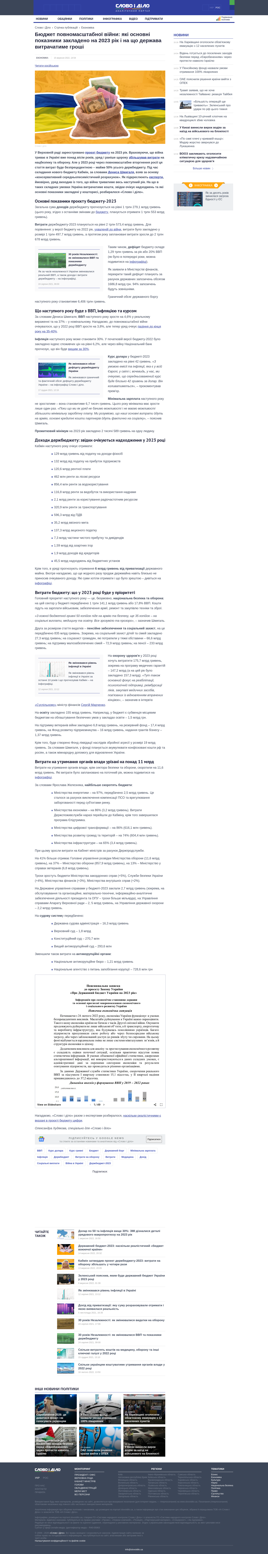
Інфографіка (112, 18)
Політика (215, 1488)
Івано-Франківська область (162, 1474)
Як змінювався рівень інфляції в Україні (82, 664)
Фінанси (215, 1496)
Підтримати (154, 18)
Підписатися (154, 1139)
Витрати (110, 1157)
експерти (156, 177)
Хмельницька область (189, 1485)
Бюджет (94, 1150)
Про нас (40, 1485)
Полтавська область (158, 1493)
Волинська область (128, 1482)
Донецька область (127, 1488)
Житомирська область (129, 1491)
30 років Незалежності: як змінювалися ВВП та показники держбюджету (83, 260)
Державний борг (114, 1150)
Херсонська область (188, 1482)
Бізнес (214, 1474)
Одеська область (157, 1491)
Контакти (40, 1489)
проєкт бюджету (97, 152)
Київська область (157, 1477)
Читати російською (47, 65)
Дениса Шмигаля (121, 172)
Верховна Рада (84, 1478)
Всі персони (82, 1494)
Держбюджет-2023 (100, 1163)
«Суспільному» (45, 705)
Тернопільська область (190, 1477)
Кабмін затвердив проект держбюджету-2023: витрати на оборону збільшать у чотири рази (119, 1264)
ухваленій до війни (108, 229)
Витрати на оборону (87, 1157)
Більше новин (203, 168)
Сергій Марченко (93, 705)
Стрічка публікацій (66, 27)
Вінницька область (127, 1480)
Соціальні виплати (48, 1163)
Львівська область (157, 1485)
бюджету (102, 212)
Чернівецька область (188, 1491)
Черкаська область (187, 1488)
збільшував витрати (144, 157)
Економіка (87, 27)
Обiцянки (65, 18)
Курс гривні (76, 1150)
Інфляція (42, 1157)
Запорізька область (128, 1496)
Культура (215, 1480)
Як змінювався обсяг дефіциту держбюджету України (83, 367)
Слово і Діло (43, 27)
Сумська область (186, 1474)
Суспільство (217, 1493)
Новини (43, 18)
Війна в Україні (74, 1163)
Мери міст (81, 1491)
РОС (218, 7)
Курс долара (55, 1150)
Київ (120, 1474)
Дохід (143, 1157)
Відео (133, 18)
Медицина (127, 1157)
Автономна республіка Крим (132, 1477)
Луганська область (157, 1482)
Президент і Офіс (85, 1475)
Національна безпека (222, 1485)
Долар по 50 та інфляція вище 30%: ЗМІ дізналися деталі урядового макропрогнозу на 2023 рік (119, 1234)
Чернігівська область (188, 1493)
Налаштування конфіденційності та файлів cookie (60, 1540)
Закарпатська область (129, 1493)
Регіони (156, 1469)
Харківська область (188, 1480)
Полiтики (87, 18)
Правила (40, 1492)
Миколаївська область (159, 1488)
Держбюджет (61, 1157)
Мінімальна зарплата (142, 1150)
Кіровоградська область (160, 1480)
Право (214, 1491)
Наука (214, 1482)
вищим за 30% (78, 349)
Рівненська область (158, 1496)
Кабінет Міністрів (85, 1481)
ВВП (39, 1150)
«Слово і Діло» (57, 1533)
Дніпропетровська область (131, 1485)
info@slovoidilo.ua (134, 1549)
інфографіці (138, 261)
